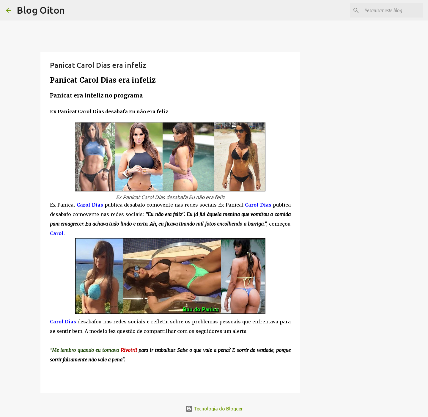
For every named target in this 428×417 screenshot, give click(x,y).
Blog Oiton (41, 10)
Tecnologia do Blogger (214, 408)
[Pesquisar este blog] (392, 10)
